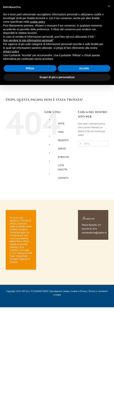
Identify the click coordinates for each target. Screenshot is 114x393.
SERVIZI (62, 148)
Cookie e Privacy (79, 291)
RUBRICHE (63, 157)
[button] (109, 6)
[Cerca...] (93, 143)
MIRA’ (61, 132)
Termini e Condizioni (98, 291)
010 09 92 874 (89, 228)
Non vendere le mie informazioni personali (28, 40)
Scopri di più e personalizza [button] (56, 77)
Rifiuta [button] (30, 68)
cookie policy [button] (37, 21)
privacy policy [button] (11, 51)
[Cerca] (80, 143)
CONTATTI (63, 178)
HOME (61, 123)
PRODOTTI (63, 140)
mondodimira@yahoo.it (94, 232)
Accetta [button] (84, 68)
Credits (57, 294)
